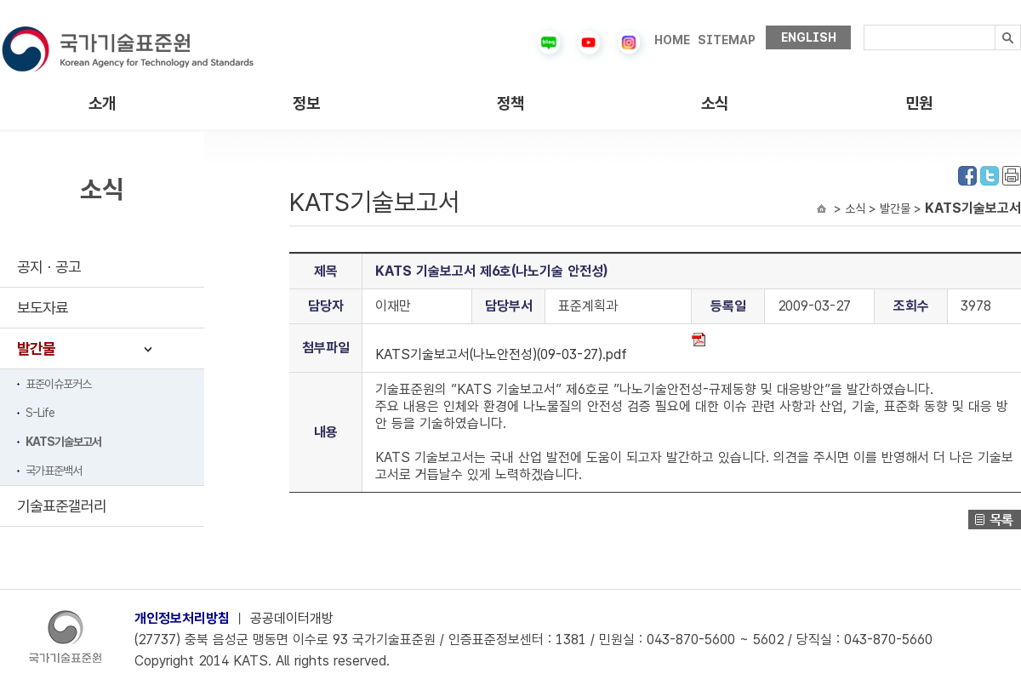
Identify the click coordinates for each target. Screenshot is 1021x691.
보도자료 (42, 308)
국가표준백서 (54, 470)
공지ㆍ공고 (49, 267)
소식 (714, 103)
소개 (102, 103)
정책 (510, 103)
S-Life (40, 413)
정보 (306, 103)
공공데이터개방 (292, 618)
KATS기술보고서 (63, 441)
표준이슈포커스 (58, 384)
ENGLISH (808, 37)
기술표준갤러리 (61, 506)
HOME (672, 40)
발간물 (36, 348)
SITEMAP (727, 40)
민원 (919, 103)
